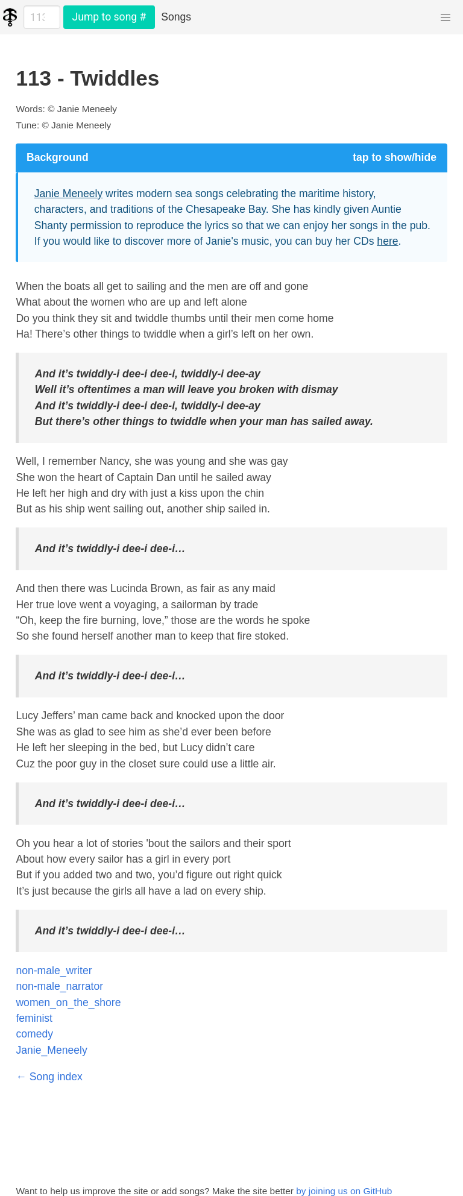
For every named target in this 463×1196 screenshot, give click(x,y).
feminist (34, 1018)
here (387, 241)
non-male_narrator (59, 986)
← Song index (49, 1077)
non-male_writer (54, 971)
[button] (446, 17)
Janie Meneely (68, 193)
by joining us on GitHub (344, 1191)
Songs (176, 17)
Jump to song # (109, 17)
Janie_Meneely (51, 1050)
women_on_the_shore (68, 1002)
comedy (34, 1034)
